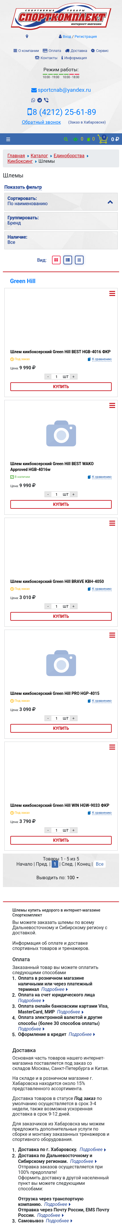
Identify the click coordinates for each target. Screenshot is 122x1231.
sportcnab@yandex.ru (64, 90)
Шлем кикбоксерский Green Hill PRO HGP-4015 (54, 693)
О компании (28, 50)
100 (73, 877)
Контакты (48, 58)
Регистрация (86, 36)
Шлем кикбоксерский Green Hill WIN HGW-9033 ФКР (59, 805)
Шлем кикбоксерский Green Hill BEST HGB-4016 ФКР (60, 351)
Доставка (79, 50)
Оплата (55, 50)
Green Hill (23, 281)
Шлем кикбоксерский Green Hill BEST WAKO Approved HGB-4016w (52, 466)
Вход (67, 36)
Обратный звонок (41, 122)
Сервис (102, 50)
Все (100, 864)
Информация (75, 58)
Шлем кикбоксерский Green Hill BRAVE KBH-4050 (57, 581)
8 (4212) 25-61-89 (64, 112)
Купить (61, 386)
